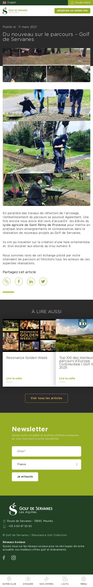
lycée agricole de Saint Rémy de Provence (34, 225)
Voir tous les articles (46, 398)
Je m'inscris (25, 477)
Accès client (82, 2)
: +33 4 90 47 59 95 (19, 526)
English (11, 2)
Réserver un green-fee (72, 11)
